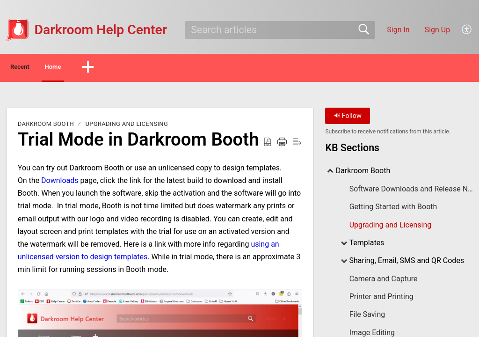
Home (89, 68)
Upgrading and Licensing (127, 126)
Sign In (398, 29)
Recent (34, 68)
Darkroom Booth (46, 126)
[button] (467, 30)
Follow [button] (348, 118)
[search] (280, 30)
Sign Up (437, 29)
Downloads (59, 182)
